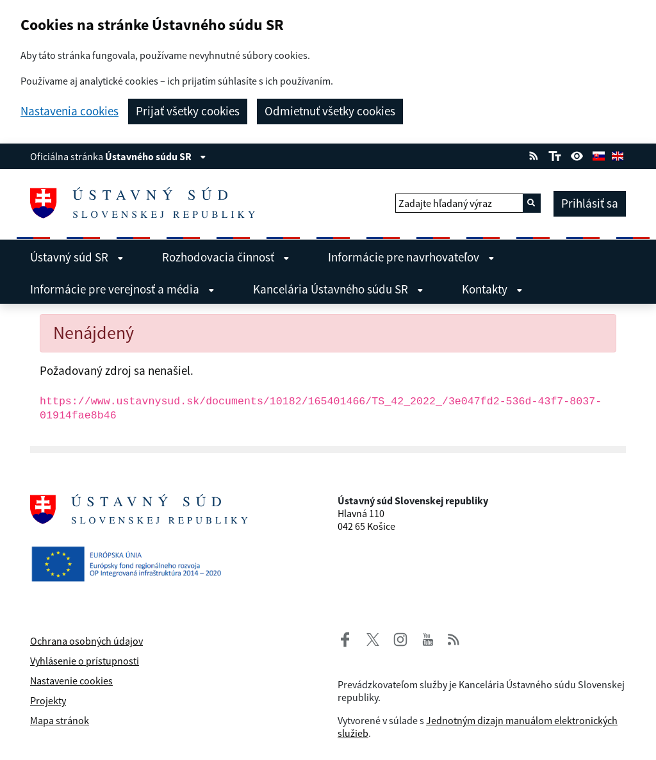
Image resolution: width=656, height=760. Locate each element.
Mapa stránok (59, 720)
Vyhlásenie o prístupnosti (84, 660)
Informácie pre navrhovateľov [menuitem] (411, 257)
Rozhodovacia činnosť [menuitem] (226, 257)
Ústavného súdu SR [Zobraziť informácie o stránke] (155, 156)
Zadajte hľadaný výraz (445, 203)
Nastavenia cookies (69, 111)
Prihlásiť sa (589, 203)
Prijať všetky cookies (188, 111)
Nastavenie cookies (71, 680)
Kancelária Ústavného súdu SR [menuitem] (338, 289)
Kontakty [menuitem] (492, 289)
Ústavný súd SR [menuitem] (77, 257)
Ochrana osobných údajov (86, 640)
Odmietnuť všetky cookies (330, 111)
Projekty (48, 700)
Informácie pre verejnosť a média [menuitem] (122, 289)
